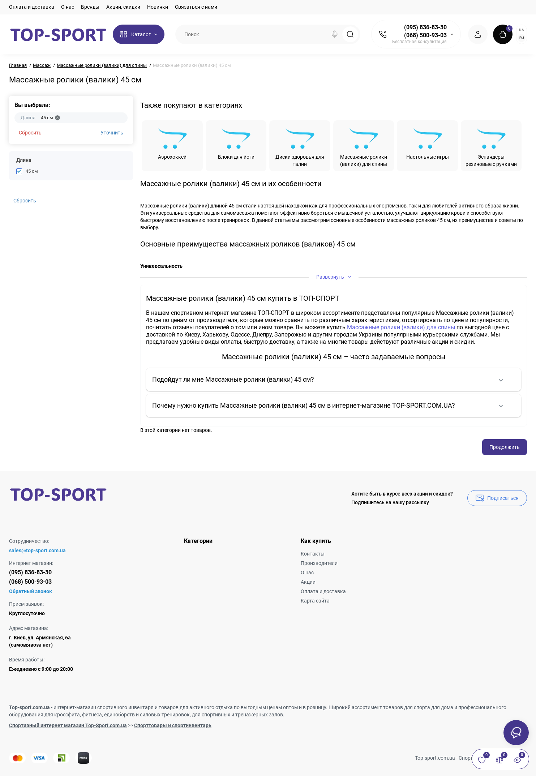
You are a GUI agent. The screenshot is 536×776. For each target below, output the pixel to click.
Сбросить (30, 133)
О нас (67, 7)
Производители (319, 563)
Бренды (90, 7)
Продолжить (504, 447)
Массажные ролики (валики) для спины (401, 327)
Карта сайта (315, 601)
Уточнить (111, 133)
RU (521, 38)
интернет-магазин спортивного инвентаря (103, 707)
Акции (308, 582)
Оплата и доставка (31, 7)
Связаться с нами (196, 7)
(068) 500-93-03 (425, 35)
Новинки (157, 7)
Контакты (313, 554)
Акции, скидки (123, 7)
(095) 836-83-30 (425, 27)
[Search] (335, 34)
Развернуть (333, 277)
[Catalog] (138, 34)
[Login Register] (478, 34)
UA (521, 30)
